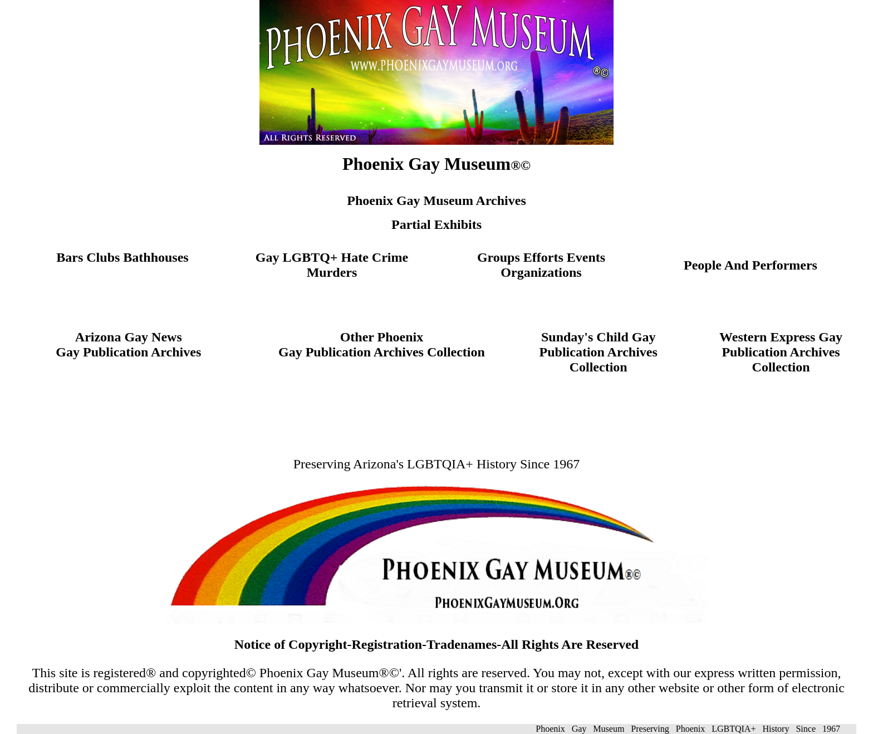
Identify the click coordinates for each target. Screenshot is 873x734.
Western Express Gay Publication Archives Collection (780, 352)
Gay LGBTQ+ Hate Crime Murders (332, 265)
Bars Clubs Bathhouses (122, 257)
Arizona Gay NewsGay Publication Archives (128, 344)
